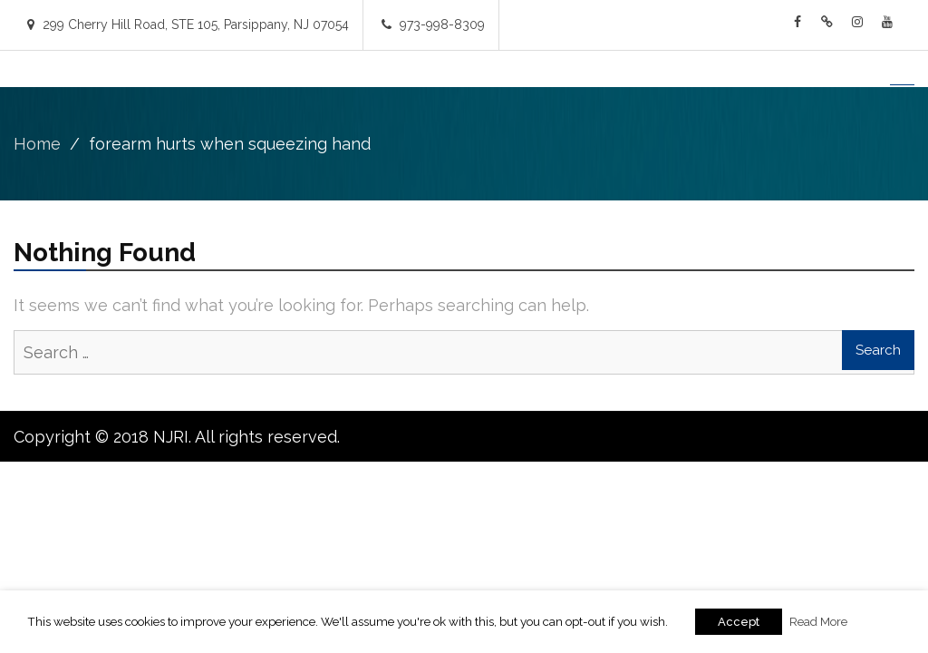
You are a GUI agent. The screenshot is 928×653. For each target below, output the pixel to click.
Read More (818, 621)
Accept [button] (738, 622)
